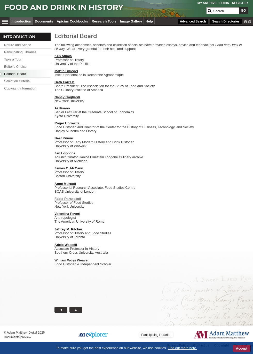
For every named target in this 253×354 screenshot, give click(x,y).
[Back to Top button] (75, 310)
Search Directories (226, 21)
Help (149, 21)
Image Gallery (131, 21)
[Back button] (60, 310)
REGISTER (240, 3)
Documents (44, 21)
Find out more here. (182, 348)
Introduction (21, 21)
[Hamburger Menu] (5, 21)
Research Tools (104, 21)
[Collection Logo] (104, 9)
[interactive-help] (245, 21)
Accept (241, 348)
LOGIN (224, 3)
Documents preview (17, 337)
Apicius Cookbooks (72, 21)
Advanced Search (193, 21)
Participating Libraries (156, 335)
